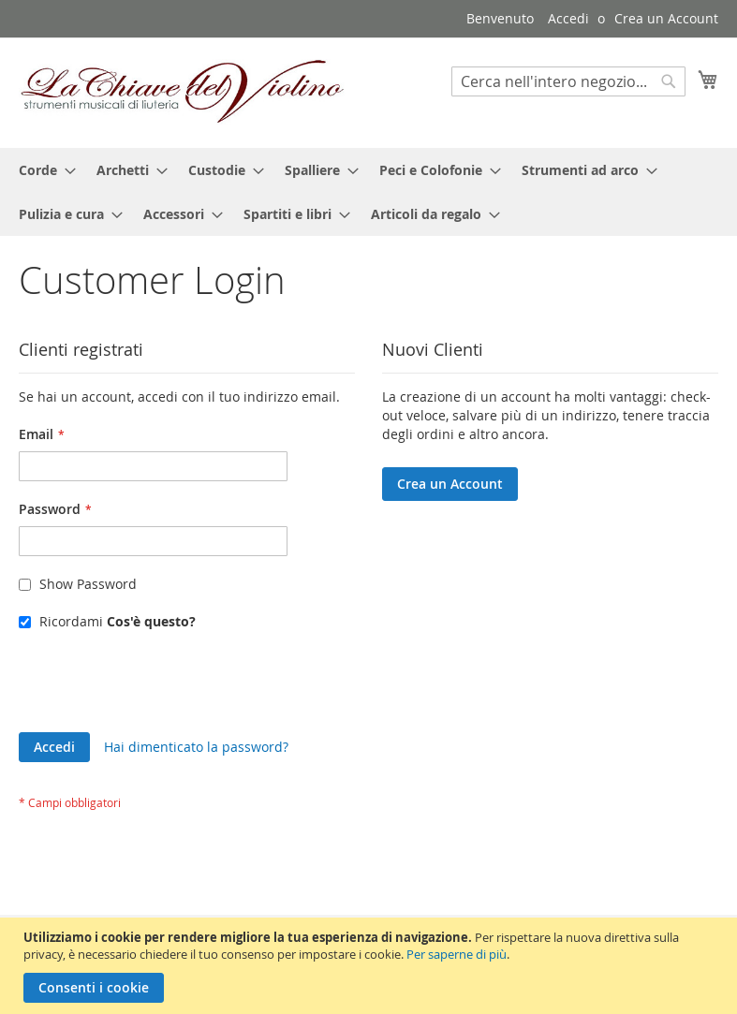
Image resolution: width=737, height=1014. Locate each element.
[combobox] (568, 81)
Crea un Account (666, 18)
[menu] (368, 192)
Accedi (568, 18)
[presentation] (161, 686)
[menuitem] (41, 170)
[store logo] (182, 92)
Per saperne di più (456, 954)
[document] (370, 966)
